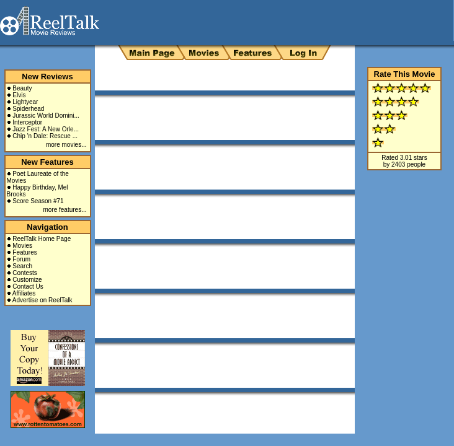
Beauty (22, 88)
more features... (64, 209)
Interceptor (27, 122)
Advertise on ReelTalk (42, 300)
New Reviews (47, 76)
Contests (24, 272)
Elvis (18, 95)
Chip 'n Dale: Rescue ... (45, 136)
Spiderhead (28, 108)
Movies (22, 245)
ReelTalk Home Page (41, 238)
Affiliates (24, 293)
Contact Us (27, 286)
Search (22, 266)
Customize (27, 279)
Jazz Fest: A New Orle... (45, 129)
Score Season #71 (37, 201)
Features (24, 252)
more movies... (66, 144)
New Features (47, 162)
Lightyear (25, 101)
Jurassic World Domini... (45, 115)
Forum (21, 259)
